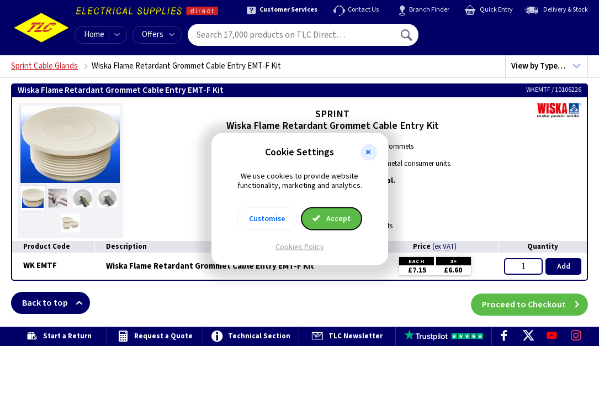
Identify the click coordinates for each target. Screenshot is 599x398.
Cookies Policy (299, 246)
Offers (158, 34)
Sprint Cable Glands (44, 66)
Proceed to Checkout (535, 303)
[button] (369, 152)
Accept (331, 218)
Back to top (56, 303)
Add (563, 266)
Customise (267, 218)
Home (94, 34)
